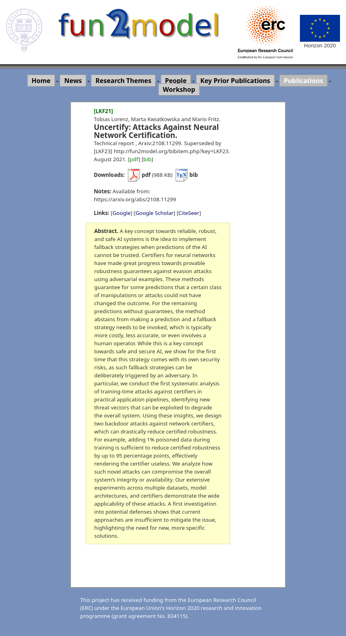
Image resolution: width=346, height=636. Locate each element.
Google (122, 213)
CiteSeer (188, 213)
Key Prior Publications (235, 80)
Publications (303, 80)
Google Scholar (155, 213)
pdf (134, 159)
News (73, 80)
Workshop (179, 89)
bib (148, 159)
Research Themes (123, 80)
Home (41, 80)
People (176, 80)
